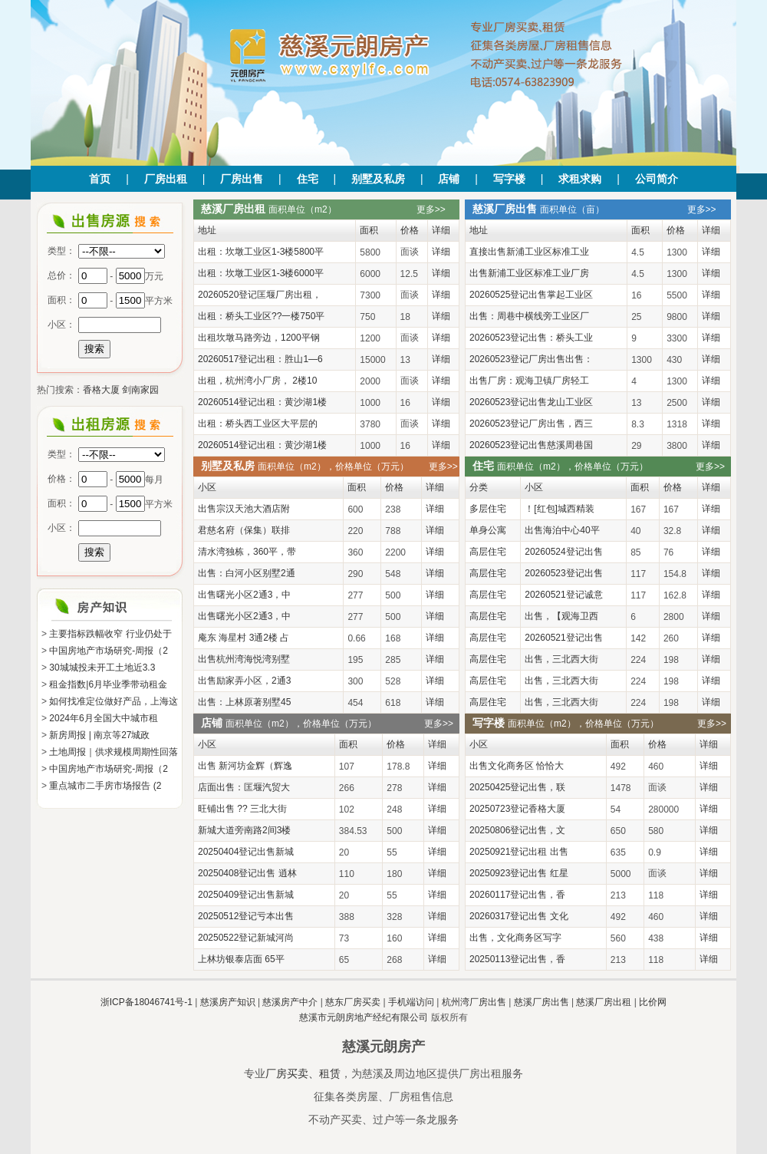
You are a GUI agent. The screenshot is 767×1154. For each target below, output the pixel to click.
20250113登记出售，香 (517, 959)
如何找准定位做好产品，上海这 (113, 701)
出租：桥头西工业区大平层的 (258, 423)
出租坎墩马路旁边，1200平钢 (259, 337)
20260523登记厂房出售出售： (531, 359)
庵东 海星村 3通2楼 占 (243, 637)
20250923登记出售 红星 (518, 873)
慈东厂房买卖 (352, 1002)
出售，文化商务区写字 (515, 937)
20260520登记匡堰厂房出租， (259, 294)
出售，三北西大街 (561, 659)
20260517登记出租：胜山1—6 (260, 359)
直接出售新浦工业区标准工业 (529, 251)
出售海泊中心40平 (562, 530)
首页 (99, 179)
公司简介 (656, 179)
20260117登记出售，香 (517, 894)
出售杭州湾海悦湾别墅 (244, 659)
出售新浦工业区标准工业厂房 (529, 273)
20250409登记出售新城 (246, 894)
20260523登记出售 (563, 573)
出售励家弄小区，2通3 (244, 680)
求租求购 (579, 179)
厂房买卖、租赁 (303, 1073)
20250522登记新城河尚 (246, 937)
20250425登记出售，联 (517, 787)
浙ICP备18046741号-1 (146, 1002)
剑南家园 (140, 389)
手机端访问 (411, 1002)
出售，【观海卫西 (561, 616)
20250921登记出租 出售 (518, 851)
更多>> (431, 209)
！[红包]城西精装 (559, 508)
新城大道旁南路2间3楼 (244, 830)
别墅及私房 (378, 179)
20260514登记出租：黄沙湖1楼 (262, 402)
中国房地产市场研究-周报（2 (108, 650)
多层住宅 (487, 508)
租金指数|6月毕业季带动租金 (108, 684)
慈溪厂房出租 (603, 1002)
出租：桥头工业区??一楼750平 (261, 316)
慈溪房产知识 (227, 1002)
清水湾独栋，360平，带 (247, 551)
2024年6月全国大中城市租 (103, 718)
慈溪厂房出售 (541, 1002)
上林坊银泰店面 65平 (241, 959)
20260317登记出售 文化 (518, 916)
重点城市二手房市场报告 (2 (105, 785)
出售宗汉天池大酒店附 (244, 508)
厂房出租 (165, 179)
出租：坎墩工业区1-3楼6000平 (261, 273)
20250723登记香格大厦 (517, 808)
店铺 (448, 179)
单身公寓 (487, 530)
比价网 (653, 1002)
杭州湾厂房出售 (474, 1002)
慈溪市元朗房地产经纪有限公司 (363, 1017)
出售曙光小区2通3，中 (244, 594)
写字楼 (509, 179)
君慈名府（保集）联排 (244, 530)
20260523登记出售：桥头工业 (531, 337)
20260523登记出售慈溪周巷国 (531, 445)
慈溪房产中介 (290, 1002)
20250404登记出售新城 (246, 851)
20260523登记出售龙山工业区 (531, 402)
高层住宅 (487, 551)
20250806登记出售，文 (517, 830)
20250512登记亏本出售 (246, 916)
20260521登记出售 (563, 637)
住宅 (307, 179)
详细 (441, 251)
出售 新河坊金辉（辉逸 (245, 765)
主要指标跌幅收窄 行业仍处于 (110, 633)
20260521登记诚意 (563, 594)
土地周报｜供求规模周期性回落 (113, 752)
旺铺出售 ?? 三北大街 (242, 808)
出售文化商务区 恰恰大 (516, 765)
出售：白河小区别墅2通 (246, 573)
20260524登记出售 (563, 551)
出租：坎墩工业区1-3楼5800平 (261, 251)
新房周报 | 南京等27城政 (99, 735)
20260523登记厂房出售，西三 (531, 423)
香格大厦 (101, 389)
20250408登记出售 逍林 (247, 873)
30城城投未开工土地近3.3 (102, 667)
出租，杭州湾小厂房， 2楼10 (257, 380)
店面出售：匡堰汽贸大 (244, 787)
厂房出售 (241, 179)
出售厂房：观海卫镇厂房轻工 (529, 380)
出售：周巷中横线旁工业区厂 (529, 316)
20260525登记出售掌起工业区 (531, 294)
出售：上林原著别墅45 (244, 702)
